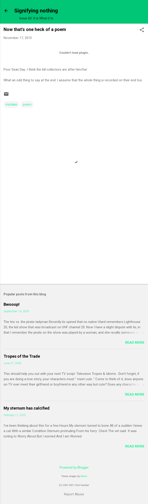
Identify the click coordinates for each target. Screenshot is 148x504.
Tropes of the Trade (22, 356)
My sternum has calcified (27, 408)
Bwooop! (12, 304)
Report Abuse (74, 494)
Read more (134, 343)
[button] (141, 30)
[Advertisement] (74, 245)
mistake (11, 104)
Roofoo (83, 476)
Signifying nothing (36, 11)
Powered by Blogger (74, 467)
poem (27, 104)
